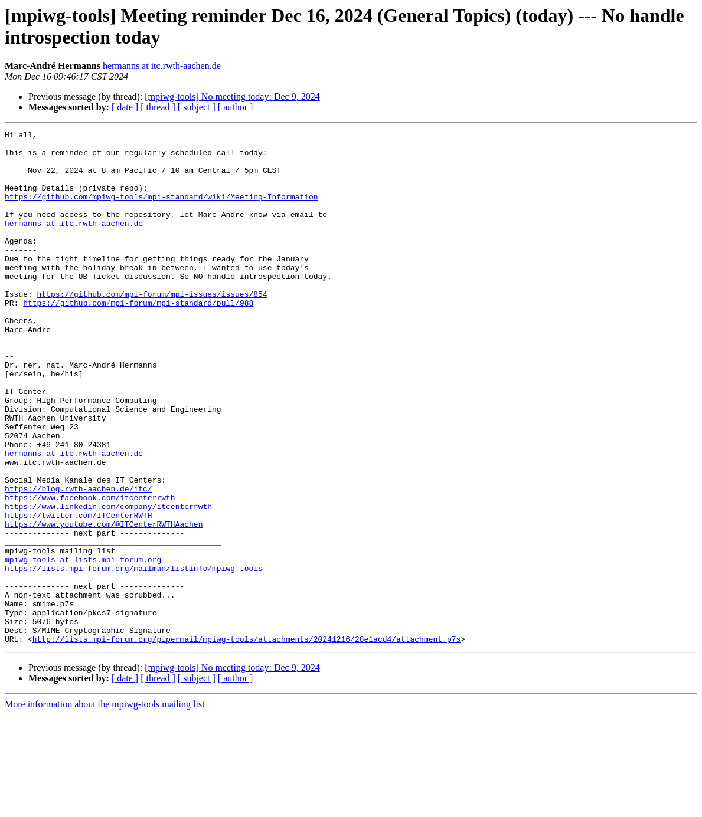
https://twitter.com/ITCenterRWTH (78, 593)
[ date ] (125, 107)
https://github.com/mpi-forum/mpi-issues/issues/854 (152, 327)
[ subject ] (197, 107)
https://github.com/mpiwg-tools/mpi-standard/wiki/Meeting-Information (161, 210)
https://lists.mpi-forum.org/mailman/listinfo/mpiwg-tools (134, 656)
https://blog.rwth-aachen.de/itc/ (78, 561)
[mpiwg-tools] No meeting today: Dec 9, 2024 (232, 96)
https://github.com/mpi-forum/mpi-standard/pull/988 (138, 338)
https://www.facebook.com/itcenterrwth (90, 571)
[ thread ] (158, 107)
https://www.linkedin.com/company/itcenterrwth (108, 582)
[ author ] (235, 107)
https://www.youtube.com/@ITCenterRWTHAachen (104, 603)
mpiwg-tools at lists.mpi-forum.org (83, 646)
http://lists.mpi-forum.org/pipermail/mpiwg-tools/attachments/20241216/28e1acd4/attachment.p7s (246, 741)
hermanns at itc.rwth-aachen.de (162, 66)
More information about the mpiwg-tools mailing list (105, 807)
